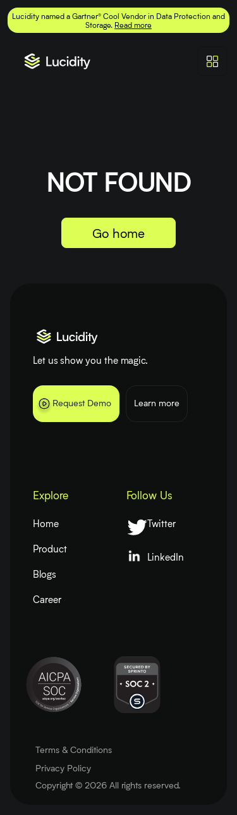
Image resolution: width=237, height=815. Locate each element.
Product (50, 548)
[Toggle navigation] (212, 61)
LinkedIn (165, 557)
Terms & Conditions (73, 749)
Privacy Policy (63, 768)
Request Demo (73, 405)
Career (47, 599)
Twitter (161, 523)
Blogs (44, 574)
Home (46, 523)
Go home (118, 233)
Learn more (156, 403)
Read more (133, 25)
